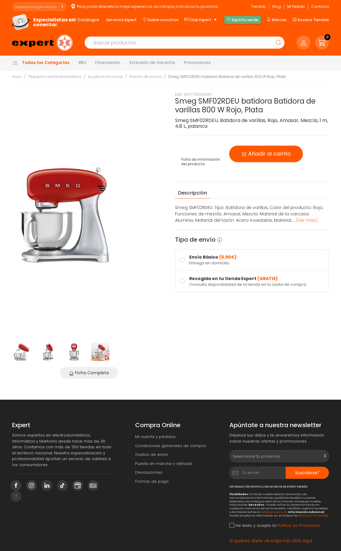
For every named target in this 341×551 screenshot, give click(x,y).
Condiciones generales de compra (170, 446)
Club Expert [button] (201, 20)
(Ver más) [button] (307, 220)
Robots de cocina (145, 76)
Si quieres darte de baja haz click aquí (270, 541)
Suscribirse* (307, 473)
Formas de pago (152, 481)
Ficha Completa (89, 373)
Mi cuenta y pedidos (155, 437)
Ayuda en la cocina (105, 76)
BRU (82, 63)
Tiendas (258, 6)
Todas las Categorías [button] (41, 63)
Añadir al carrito (266, 153)
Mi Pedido (296, 6)
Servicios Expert (121, 19)
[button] (322, 43)
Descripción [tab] (192, 192)
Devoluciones (148, 472)
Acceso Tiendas (311, 19)
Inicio (17, 76)
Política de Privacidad (313, 515)
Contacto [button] (320, 6)
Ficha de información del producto (200, 161)
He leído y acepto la (274, 525)
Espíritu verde (242, 19)
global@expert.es (274, 512)
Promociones (197, 63)
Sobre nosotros (160, 19)
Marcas (277, 19)
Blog (276, 6)
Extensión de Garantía (152, 63)
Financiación (107, 63)
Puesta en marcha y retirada (163, 463)
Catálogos (86, 19)
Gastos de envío (151, 454)
